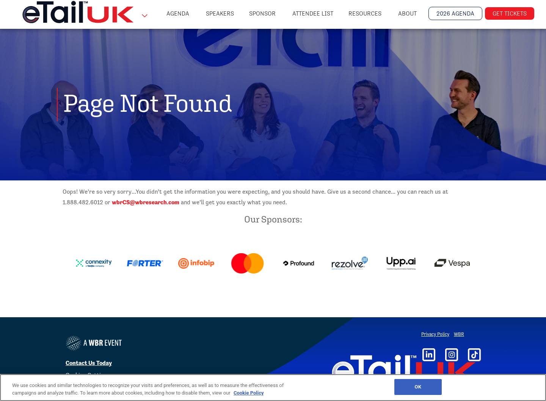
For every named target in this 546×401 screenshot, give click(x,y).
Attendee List (312, 13)
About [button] (408, 13)
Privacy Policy (435, 334)
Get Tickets (510, 13)
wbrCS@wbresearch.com (145, 202)
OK (418, 387)
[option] (94, 263)
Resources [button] (365, 13)
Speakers (220, 13)
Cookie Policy (249, 393)
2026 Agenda (455, 13)
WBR (459, 334)
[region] (273, 387)
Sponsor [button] (263, 13)
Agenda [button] (178, 13)
